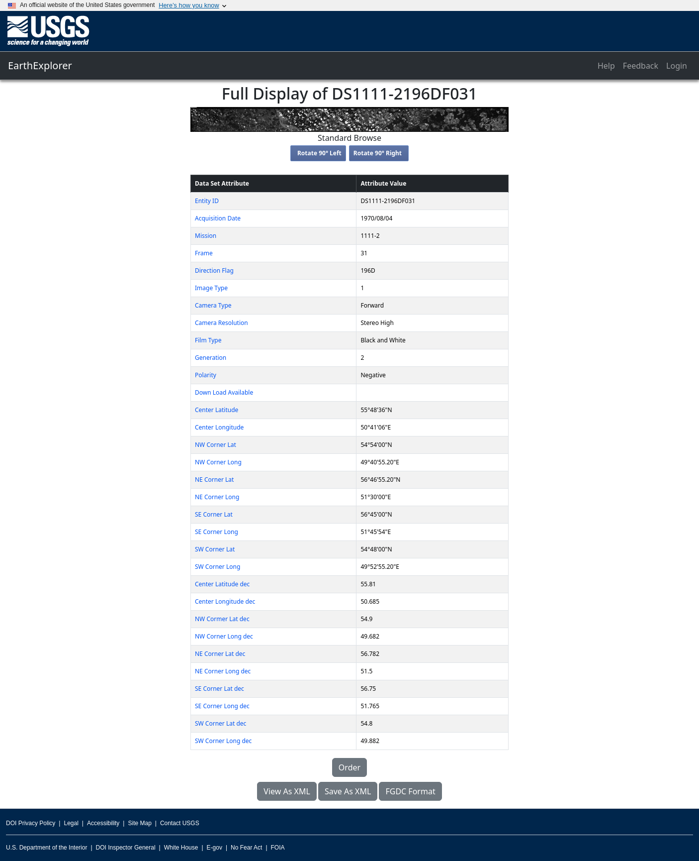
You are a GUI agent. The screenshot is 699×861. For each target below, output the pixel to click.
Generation (210, 357)
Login (676, 65)
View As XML (286, 791)
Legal (71, 823)
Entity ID (207, 201)
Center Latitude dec (222, 584)
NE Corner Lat (214, 479)
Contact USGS (179, 823)
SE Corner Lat (214, 514)
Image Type (211, 288)
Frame (204, 253)
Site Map (139, 823)
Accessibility (103, 823)
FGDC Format (410, 791)
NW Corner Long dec (224, 636)
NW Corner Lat (215, 444)
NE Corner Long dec (223, 671)
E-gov (214, 847)
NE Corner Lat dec (220, 653)
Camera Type (213, 305)
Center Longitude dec (225, 601)
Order (349, 767)
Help (606, 65)
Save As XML (348, 791)
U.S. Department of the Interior (46, 847)
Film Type (208, 340)
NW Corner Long (218, 462)
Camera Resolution (221, 323)
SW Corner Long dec (223, 741)
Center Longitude (219, 427)
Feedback (640, 65)
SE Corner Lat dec (219, 688)
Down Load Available (224, 392)
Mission (205, 235)
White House (181, 847)
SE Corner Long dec (222, 706)
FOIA (278, 847)
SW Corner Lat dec (220, 723)
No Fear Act (246, 847)
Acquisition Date (218, 218)
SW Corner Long (217, 566)
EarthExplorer (40, 65)
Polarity (205, 375)
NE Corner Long (217, 497)
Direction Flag (214, 270)
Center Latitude (216, 410)
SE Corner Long (216, 532)
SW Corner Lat (215, 549)
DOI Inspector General (126, 847)
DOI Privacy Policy (30, 823)
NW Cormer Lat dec (222, 619)
